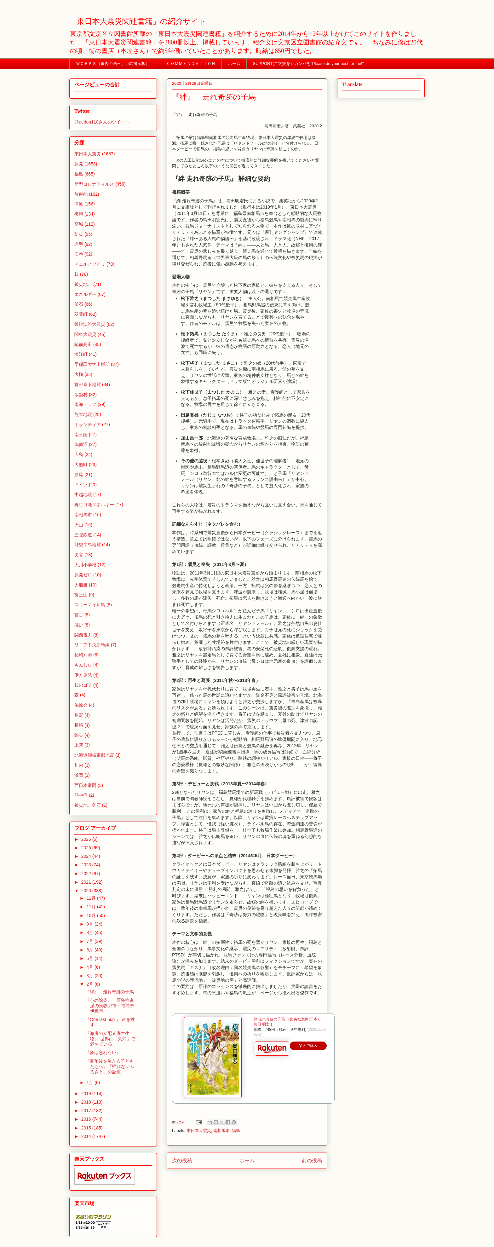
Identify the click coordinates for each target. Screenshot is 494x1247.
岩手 (78, 244)
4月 (90, 967)
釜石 (78, 304)
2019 (86, 1093)
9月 (90, 924)
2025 (86, 847)
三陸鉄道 (83, 534)
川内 (78, 765)
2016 (86, 1119)
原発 (78, 163)
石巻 (78, 254)
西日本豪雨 (85, 785)
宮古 (78, 614)
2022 (86, 873)
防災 (78, 234)
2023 (86, 864)
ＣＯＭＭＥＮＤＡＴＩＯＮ (190, 63)
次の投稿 (182, 1160)
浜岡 (78, 775)
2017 (86, 1110)
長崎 (78, 725)
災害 (78, 554)
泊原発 (81, 704)
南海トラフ (85, 404)
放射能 (81, 194)
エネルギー (85, 294)
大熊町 (81, 464)
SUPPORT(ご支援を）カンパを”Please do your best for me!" (308, 63)
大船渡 (81, 584)
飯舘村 (81, 394)
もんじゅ (83, 664)
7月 (90, 941)
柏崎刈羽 (83, 654)
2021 (86, 882)
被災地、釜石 (87, 805)
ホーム (234, 63)
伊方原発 (83, 675)
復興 (78, 213)
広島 (78, 454)
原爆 (78, 474)
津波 (78, 203)
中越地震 (83, 494)
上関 (78, 745)
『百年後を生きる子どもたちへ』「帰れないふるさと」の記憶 (109, 1066)
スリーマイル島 (89, 604)
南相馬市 (221, 1130)
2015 (86, 1127)
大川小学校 (85, 564)
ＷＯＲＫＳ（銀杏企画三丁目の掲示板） (115, 63)
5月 (90, 958)
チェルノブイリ (89, 264)
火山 (78, 524)
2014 (86, 1136)
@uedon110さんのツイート (101, 121)
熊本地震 (83, 414)
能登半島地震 (87, 544)
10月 (91, 915)
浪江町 (81, 354)
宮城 (78, 224)
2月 (90, 984)
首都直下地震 (87, 384)
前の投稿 (312, 1160)
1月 (90, 1082)
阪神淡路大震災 (89, 324)
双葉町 (81, 314)
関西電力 (83, 635)
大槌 (78, 374)
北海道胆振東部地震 (94, 755)
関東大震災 (85, 334)
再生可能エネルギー (94, 504)
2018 (86, 1102)
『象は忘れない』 (103, 1052)
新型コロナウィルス (94, 184)
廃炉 (78, 624)
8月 (90, 932)
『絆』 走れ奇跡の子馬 (109, 991)
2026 (86, 839)
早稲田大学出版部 (92, 364)
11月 (91, 906)
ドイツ (81, 484)
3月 (90, 975)
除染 (78, 735)
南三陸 (81, 434)
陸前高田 (83, 344)
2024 (86, 856)
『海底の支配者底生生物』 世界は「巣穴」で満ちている (110, 1039)
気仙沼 (81, 444)
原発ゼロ (83, 574)
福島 (236, 1130)
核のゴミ (83, 685)
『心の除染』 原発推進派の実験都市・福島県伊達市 (109, 1005)
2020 (86, 890)
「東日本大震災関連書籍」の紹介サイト (138, 21)
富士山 (81, 594)
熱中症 (81, 795)
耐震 (78, 715)
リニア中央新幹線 (92, 644)
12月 (91, 898)
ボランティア (87, 424)
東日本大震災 (199, 1130)
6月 (90, 949)
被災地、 (83, 284)
